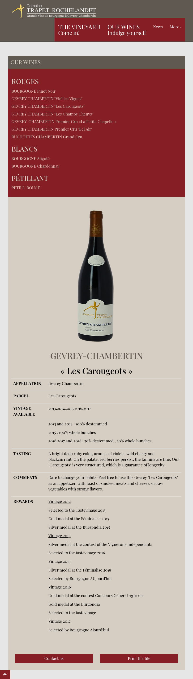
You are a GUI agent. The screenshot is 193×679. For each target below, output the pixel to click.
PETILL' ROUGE (26, 187)
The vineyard (79, 29)
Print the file (139, 658)
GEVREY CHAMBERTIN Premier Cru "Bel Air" (52, 129)
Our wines (126, 29)
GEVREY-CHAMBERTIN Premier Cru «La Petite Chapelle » (64, 121)
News (158, 26)
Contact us (54, 658)
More (176, 26)
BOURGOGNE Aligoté (31, 158)
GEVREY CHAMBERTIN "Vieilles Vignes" (47, 98)
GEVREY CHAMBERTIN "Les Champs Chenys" (52, 113)
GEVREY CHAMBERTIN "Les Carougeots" (48, 106)
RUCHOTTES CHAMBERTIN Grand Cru (47, 136)
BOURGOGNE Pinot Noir (34, 91)
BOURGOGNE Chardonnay (36, 166)
